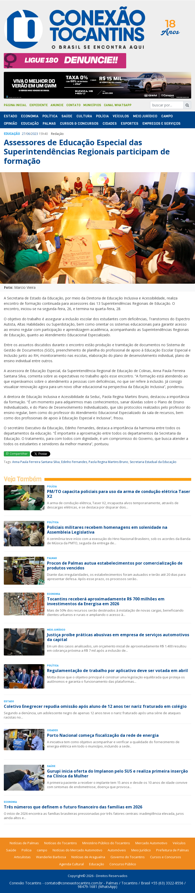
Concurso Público (122, 864)
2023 (34, 134)
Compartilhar (17, 453)
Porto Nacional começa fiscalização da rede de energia (103, 735)
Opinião (10, 123)
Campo (167, 116)
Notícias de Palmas (24, 843)
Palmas (49, 123)
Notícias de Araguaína (88, 857)
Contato (73, 105)
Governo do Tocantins (127, 857)
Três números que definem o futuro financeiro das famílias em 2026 (73, 807)
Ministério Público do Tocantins (106, 843)
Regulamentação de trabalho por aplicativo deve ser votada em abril (117, 670)
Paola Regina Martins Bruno (108, 462)
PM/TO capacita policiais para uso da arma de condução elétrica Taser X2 (118, 494)
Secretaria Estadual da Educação (153, 462)
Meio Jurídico (145, 116)
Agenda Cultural (71, 864)
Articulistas (22, 857)
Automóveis (117, 850)
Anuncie (57, 105)
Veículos (121, 116)
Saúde (66, 116)
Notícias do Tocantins (60, 843)
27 (23, 134)
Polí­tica (49, 116)
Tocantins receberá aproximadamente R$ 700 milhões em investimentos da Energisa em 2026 (106, 601)
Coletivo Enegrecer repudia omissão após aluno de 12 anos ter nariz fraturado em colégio (95, 706)
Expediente (38, 105)
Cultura (84, 116)
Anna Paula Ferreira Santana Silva (36, 462)
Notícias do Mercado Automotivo (77, 850)
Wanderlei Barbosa (51, 857)
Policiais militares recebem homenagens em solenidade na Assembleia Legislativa (107, 529)
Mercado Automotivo (151, 843)
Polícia (26, 850)
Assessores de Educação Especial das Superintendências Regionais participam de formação (87, 151)
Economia (29, 116)
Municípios (92, 105)
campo (42, 850)
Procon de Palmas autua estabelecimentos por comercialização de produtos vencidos (115, 565)
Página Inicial (15, 105)
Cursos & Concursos (79, 123)
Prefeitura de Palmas (172, 850)
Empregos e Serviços (161, 123)
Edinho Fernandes (74, 462)
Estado (10, 116)
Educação (30, 123)
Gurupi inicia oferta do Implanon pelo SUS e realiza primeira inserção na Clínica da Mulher (117, 773)
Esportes (129, 123)
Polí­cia (102, 116)
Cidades (110, 123)
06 (28, 134)
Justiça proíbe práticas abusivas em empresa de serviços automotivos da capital (118, 637)
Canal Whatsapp (118, 105)
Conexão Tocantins (25, 883)
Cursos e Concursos (165, 857)
